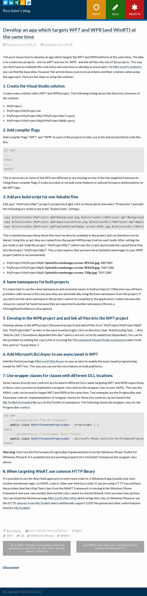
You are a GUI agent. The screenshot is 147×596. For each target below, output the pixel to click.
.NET (10, 535)
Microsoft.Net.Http (62, 498)
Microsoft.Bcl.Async (49, 361)
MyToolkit (21, 508)
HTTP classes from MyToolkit (29, 503)
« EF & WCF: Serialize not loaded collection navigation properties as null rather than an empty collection (37, 548)
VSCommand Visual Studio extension (99, 340)
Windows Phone (42, 535)
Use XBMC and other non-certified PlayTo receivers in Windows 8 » (110, 547)
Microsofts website (127, 67)
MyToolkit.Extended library (22, 402)
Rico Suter (13, 530)
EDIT (78, 530)
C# (22, 535)
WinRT (65, 535)
